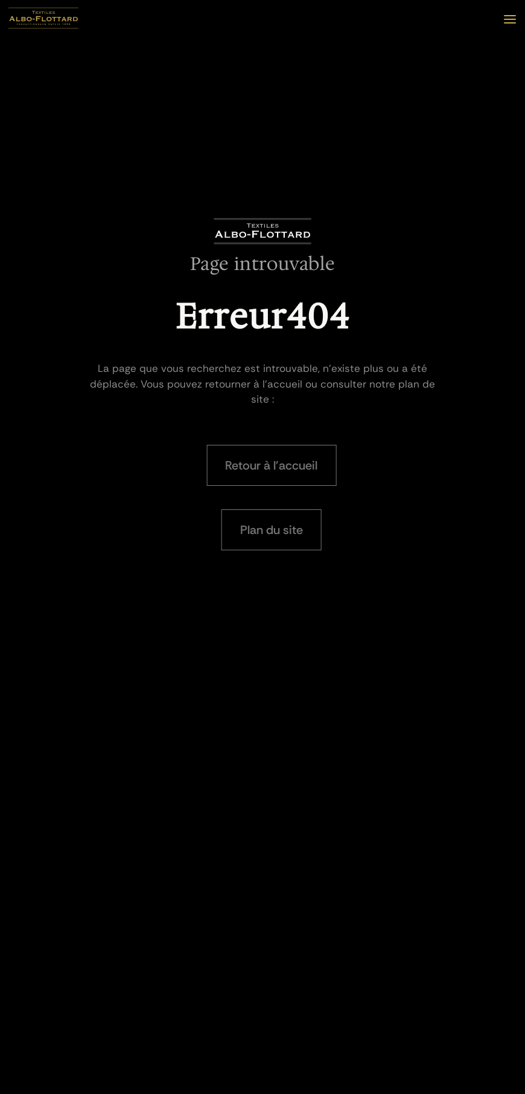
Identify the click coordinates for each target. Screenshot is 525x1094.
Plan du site (274, 530)
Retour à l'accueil (274, 465)
